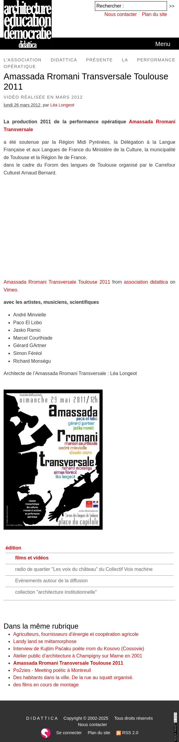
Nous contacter (121, 14)
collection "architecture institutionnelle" (56, 592)
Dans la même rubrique (41, 626)
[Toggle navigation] (162, 44)
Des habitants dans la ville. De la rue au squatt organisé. (73, 677)
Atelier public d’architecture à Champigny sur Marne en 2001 (77, 655)
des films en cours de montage (46, 684)
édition (13, 547)
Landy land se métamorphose (45, 641)
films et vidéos (31, 557)
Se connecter (69, 732)
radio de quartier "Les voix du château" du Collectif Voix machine (84, 569)
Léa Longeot (62, 105)
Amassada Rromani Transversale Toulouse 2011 (68, 663)
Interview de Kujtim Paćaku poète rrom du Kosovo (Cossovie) (78, 648)
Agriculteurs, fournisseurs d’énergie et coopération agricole (75, 634)
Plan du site (154, 14)
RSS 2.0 (127, 732)
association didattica (146, 282)
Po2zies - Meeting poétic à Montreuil (52, 670)
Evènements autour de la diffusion (51, 580)
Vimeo (10, 289)
